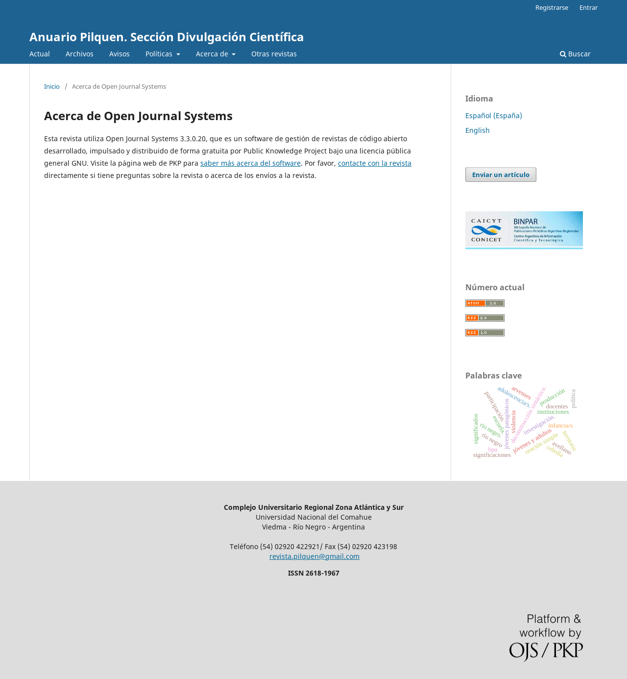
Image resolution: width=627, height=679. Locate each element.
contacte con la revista (374, 163)
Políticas (159, 53)
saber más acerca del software (250, 163)
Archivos (80, 53)
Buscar (575, 53)
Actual (39, 53)
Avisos (119, 53)
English (477, 130)
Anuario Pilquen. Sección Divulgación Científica (166, 36)
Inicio (52, 86)
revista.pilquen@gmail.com (314, 556)
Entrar (588, 7)
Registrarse (551, 7)
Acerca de (213, 53)
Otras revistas (274, 53)
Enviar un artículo (501, 174)
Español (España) (493, 115)
